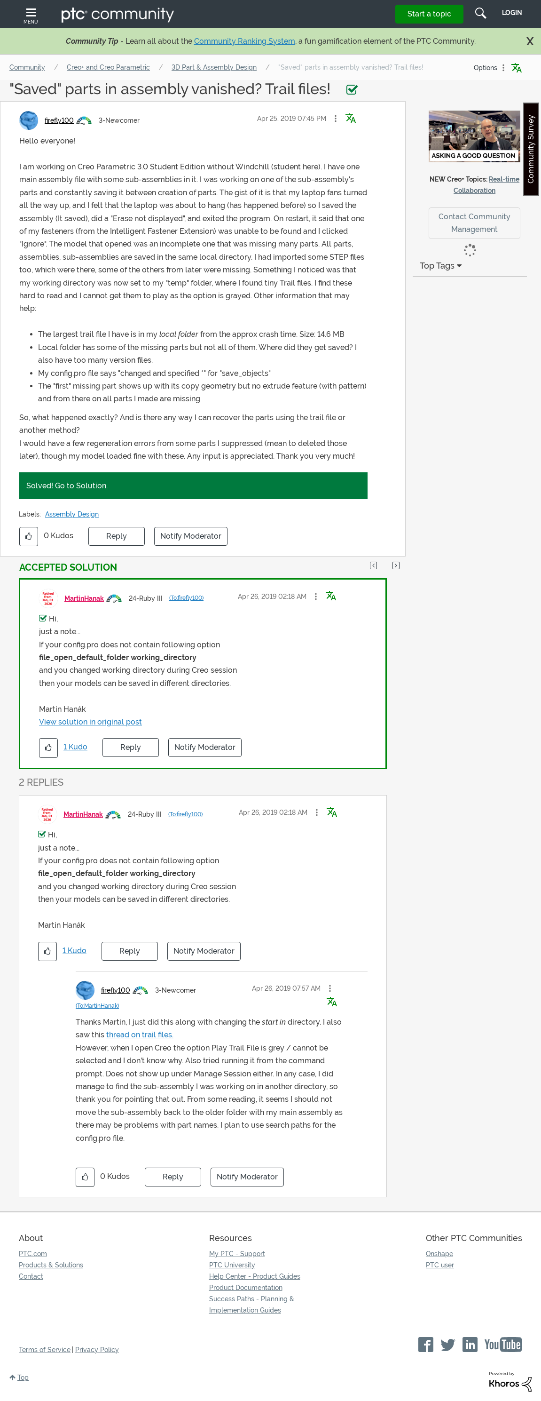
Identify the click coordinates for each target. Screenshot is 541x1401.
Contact (31, 1276)
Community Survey (530, 149)
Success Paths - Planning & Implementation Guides (251, 1304)
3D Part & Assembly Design (214, 67)
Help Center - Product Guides (254, 1276)
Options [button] (485, 68)
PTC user (440, 1265)
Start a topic (429, 13)
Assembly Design (72, 514)
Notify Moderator (190, 536)
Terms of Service (45, 1349)
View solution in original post (90, 721)
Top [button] (23, 1377)
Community (27, 67)
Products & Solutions (51, 1265)
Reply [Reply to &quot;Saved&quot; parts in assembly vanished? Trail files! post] (116, 536)
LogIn (512, 12)
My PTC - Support (237, 1254)
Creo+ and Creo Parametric (108, 67)
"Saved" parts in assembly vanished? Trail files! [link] (350, 67)
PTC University (232, 1265)
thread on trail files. (139, 1034)
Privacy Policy (97, 1349)
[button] (335, 118)
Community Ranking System (244, 41)
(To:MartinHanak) (97, 1006)
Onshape (439, 1254)
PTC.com (33, 1254)
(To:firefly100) (186, 598)
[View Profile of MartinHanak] (84, 598)
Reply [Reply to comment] (130, 747)
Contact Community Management (474, 223)
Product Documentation (245, 1287)
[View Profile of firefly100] (59, 120)
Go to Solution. (81, 485)
